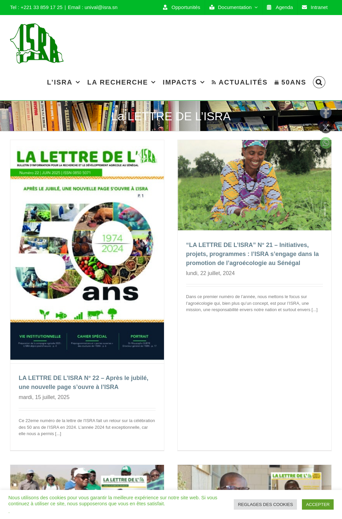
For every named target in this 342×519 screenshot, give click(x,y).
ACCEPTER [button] (318, 504)
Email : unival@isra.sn (93, 7)
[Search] (319, 82)
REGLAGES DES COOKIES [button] (265, 504)
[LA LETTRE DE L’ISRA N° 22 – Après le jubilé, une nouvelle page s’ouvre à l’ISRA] (87, 251)
